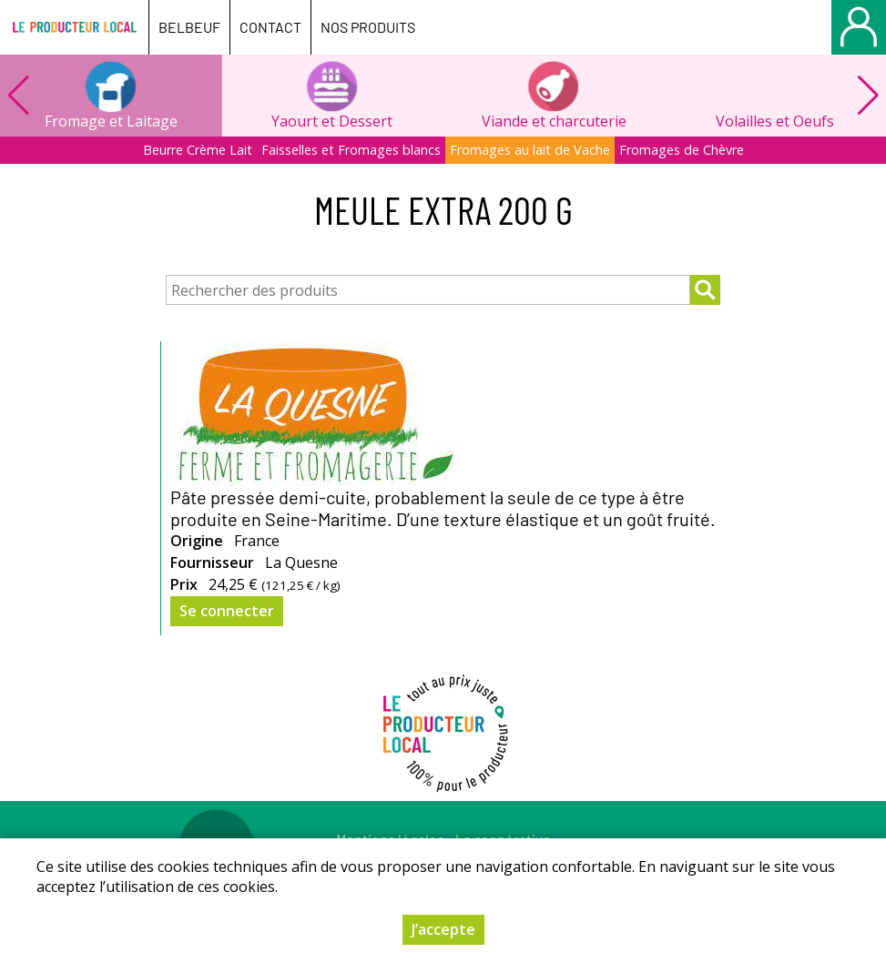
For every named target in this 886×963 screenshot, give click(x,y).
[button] (868, 96)
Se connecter (226, 611)
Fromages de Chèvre (681, 149)
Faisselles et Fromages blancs (351, 149)
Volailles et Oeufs (775, 121)
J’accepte (443, 929)
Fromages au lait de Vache (530, 149)
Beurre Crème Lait (197, 149)
